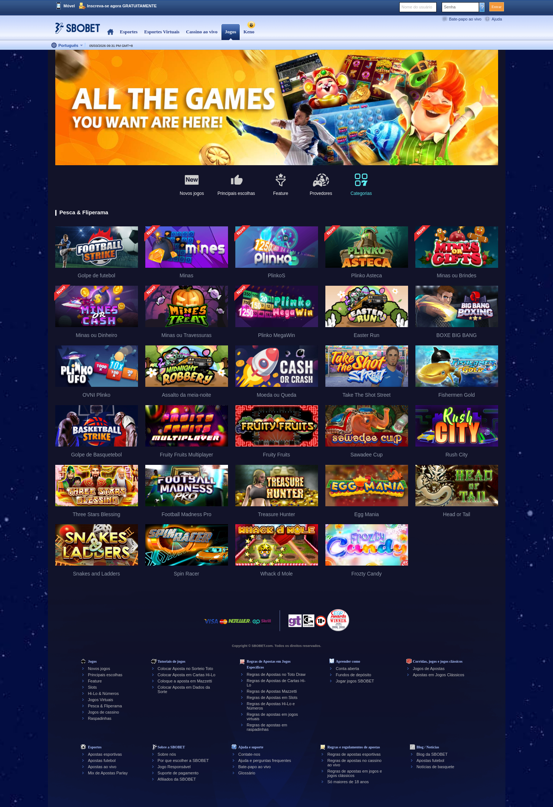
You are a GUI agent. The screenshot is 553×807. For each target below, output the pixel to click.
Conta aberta (347, 668)
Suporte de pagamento (178, 773)
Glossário (246, 773)
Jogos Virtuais (100, 699)
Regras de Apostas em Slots (272, 697)
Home (110, 32)
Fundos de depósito (353, 675)
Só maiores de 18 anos (348, 782)
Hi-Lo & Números (103, 693)
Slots (92, 687)
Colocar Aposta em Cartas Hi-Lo (187, 675)
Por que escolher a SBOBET (183, 760)
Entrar (496, 6)
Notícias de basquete (435, 767)
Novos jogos (99, 668)
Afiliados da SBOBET (177, 779)
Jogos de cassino (103, 712)
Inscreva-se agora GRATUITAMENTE (122, 6)
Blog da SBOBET (432, 754)
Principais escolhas (105, 675)
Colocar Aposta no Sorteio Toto (185, 668)
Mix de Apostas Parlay (108, 773)
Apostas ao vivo (102, 767)
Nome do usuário (416, 7)
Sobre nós (167, 754)
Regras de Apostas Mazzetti (272, 691)
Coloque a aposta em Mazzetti (185, 681)
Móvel (69, 6)
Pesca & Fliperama (105, 706)
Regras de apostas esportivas (354, 754)
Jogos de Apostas (429, 668)
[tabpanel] (276, 108)
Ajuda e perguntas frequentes (264, 760)
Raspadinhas (99, 718)
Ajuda (497, 19)
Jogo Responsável (174, 767)
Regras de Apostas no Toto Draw (276, 674)
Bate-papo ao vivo (465, 19)
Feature (95, 681)
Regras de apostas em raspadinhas (267, 727)
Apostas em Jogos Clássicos (438, 675)
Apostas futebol (102, 760)
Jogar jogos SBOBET (355, 681)
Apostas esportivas (105, 754)
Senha (450, 7)
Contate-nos (249, 754)
